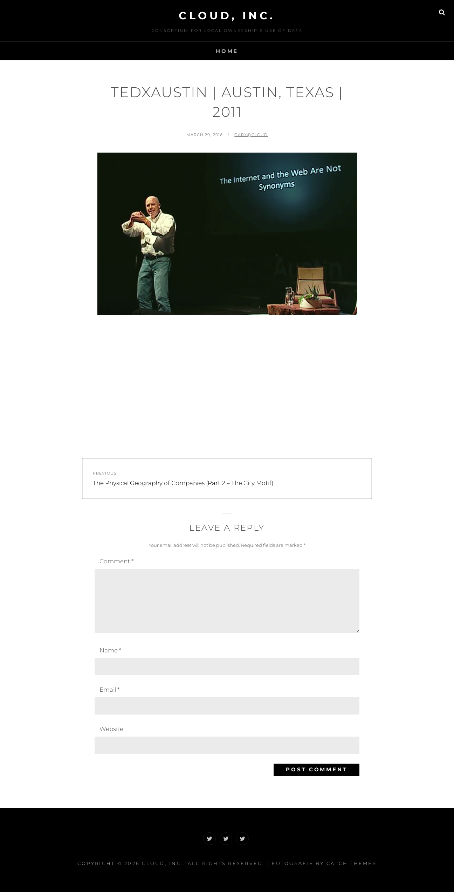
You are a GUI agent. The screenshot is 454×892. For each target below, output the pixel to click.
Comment (116, 561)
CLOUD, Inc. (227, 15)
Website (111, 728)
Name (110, 650)
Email (109, 689)
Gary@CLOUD (251, 134)
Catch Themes (351, 863)
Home (227, 51)
